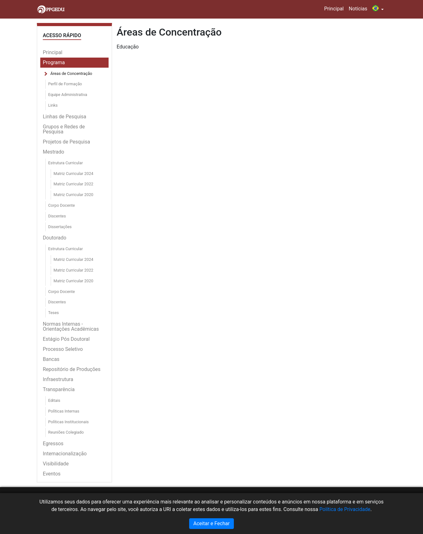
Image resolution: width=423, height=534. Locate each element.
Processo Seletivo (63, 349)
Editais (54, 400)
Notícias (358, 9)
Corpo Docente (61, 205)
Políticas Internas (63, 411)
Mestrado (53, 152)
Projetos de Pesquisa (66, 142)
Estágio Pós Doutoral (66, 339)
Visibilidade (56, 464)
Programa (54, 62)
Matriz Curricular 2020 (73, 194)
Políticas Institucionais (68, 421)
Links (53, 105)
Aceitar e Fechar (211, 523)
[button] (378, 9)
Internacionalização (65, 454)
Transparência (59, 389)
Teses (53, 312)
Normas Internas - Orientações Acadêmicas (71, 326)
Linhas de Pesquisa (64, 117)
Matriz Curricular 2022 (73, 184)
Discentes (57, 216)
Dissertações (60, 226)
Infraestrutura (58, 379)
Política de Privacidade (344, 509)
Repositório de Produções (71, 369)
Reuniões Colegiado (66, 432)
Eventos (51, 474)
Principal (334, 9)
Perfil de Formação (65, 84)
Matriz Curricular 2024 (73, 173)
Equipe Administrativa (67, 94)
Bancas (51, 359)
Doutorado (54, 238)
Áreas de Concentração (71, 73)
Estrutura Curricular (65, 162)
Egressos (53, 444)
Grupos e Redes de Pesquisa (64, 129)
